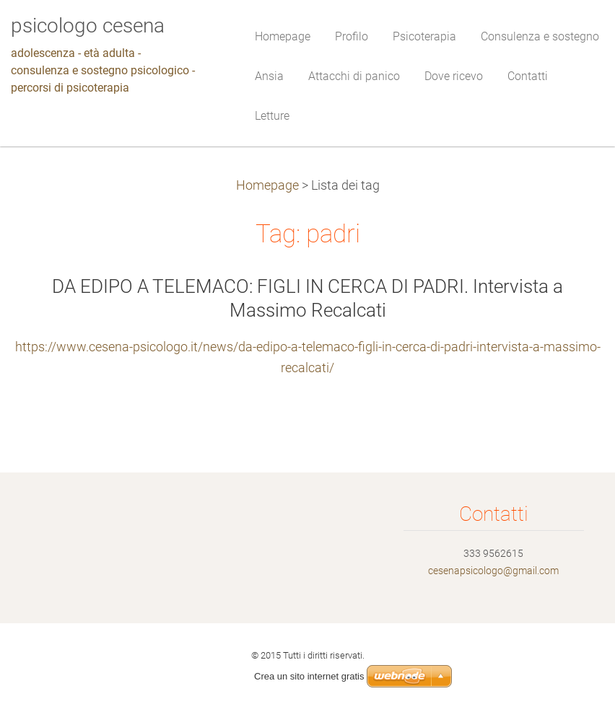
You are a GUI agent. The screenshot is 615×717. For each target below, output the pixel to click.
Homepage (267, 185)
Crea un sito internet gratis (309, 676)
